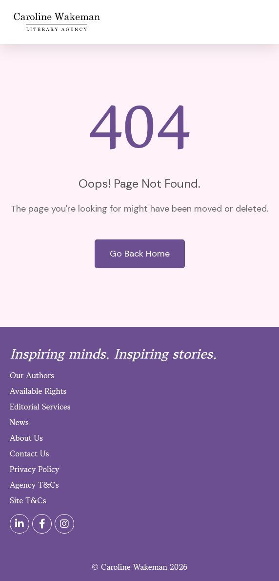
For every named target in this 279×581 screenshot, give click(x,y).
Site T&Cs (28, 500)
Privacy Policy (34, 469)
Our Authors (32, 375)
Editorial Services (40, 406)
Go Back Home (140, 253)
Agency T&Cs (34, 485)
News (19, 422)
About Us (26, 438)
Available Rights (38, 391)
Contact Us (29, 453)
